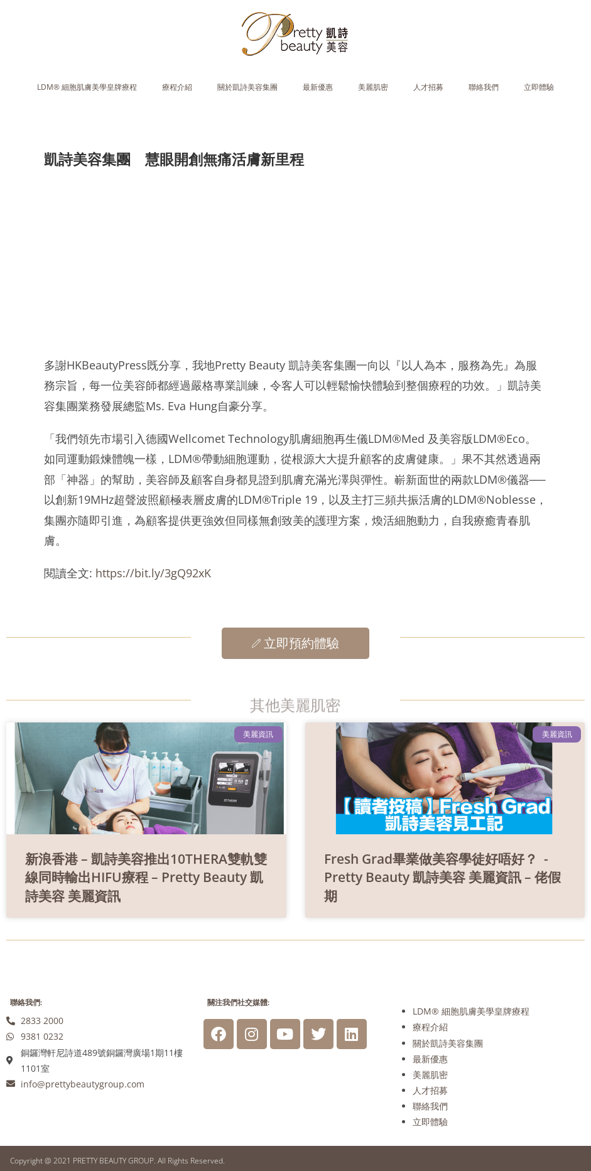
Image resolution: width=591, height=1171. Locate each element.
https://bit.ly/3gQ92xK (153, 572)
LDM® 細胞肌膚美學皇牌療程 (87, 87)
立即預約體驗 (295, 643)
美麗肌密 (373, 87)
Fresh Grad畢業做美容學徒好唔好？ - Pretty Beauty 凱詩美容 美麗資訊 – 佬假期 (442, 877)
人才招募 (428, 87)
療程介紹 (177, 87)
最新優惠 (318, 87)
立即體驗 (539, 87)
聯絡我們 (484, 87)
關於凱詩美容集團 (247, 87)
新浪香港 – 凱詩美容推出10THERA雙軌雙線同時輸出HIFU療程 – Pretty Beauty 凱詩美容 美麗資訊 (146, 877)
